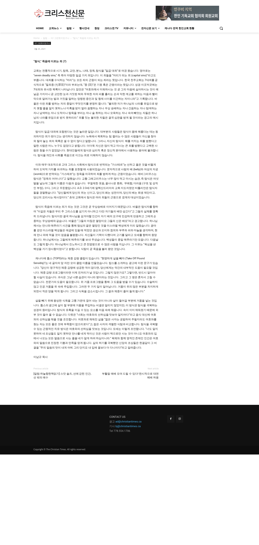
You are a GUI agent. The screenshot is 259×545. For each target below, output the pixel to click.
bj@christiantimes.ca (128, 516)
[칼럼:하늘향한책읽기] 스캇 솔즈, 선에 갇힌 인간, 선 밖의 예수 (62, 466)
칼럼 (45, 38)
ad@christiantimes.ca (128, 512)
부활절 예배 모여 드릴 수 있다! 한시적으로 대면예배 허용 (130, 466)
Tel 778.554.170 (119, 521)
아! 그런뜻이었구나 (60, 38)
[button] (221, 28)
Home (36, 38)
